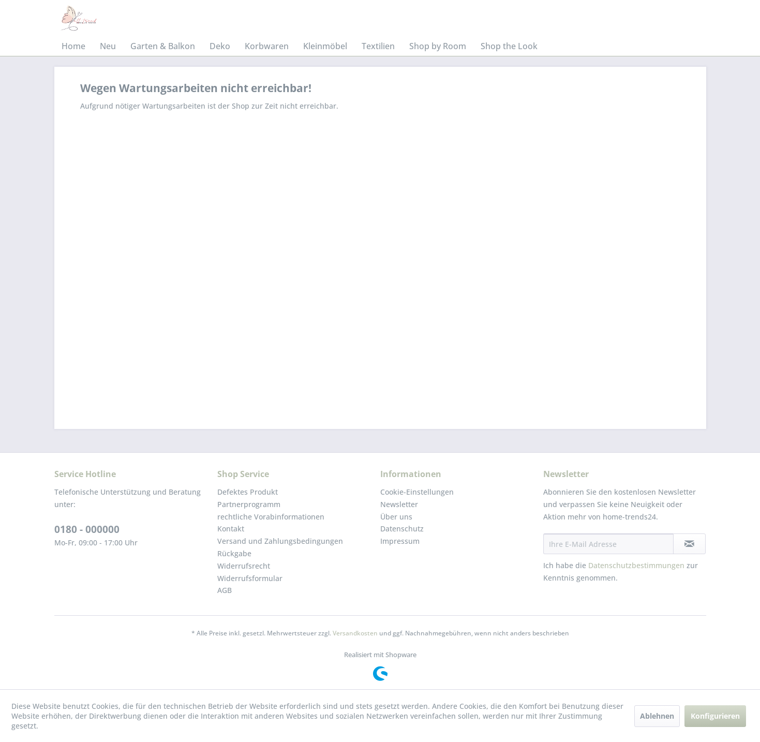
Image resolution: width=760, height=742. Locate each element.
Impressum (400, 541)
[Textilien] (378, 46)
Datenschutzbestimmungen (636, 565)
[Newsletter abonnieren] (689, 543)
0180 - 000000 (87, 529)
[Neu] (108, 46)
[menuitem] (73, 46)
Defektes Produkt (247, 492)
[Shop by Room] (437, 46)
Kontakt (230, 528)
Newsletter (399, 504)
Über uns (396, 517)
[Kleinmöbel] (325, 46)
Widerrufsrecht (243, 566)
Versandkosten (355, 633)
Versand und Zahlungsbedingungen (280, 541)
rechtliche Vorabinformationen (270, 517)
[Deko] (219, 46)
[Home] (73, 46)
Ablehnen (657, 716)
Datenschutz (402, 528)
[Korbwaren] (266, 46)
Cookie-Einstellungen (417, 492)
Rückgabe (234, 553)
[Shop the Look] (509, 46)
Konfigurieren (715, 716)
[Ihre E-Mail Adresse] (608, 543)
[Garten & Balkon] (162, 46)
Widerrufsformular (249, 578)
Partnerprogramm (248, 504)
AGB (224, 590)
